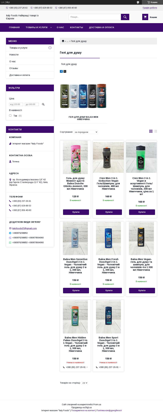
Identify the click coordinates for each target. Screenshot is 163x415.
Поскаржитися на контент (83, 410)
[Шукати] (125, 17)
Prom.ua (97, 404)
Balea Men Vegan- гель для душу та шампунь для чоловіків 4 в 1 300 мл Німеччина (141, 264)
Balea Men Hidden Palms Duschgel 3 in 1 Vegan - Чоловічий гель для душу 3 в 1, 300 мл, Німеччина (75, 344)
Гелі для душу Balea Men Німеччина (83, 118)
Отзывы (13, 68)
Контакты (76, 27)
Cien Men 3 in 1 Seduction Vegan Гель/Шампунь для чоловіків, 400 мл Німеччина (108, 183)
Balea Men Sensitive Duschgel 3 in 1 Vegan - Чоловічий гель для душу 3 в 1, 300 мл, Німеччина (75, 266)
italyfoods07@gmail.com (24, 228)
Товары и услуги (36, 27)
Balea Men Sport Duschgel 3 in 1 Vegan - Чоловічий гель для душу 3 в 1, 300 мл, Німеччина (108, 344)
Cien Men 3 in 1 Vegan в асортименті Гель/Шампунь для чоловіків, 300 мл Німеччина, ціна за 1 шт (141, 186)
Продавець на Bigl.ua (81, 407)
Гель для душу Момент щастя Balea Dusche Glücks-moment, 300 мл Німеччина (75, 183)
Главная (14, 27)
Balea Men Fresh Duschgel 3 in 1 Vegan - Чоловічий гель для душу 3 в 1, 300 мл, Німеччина (108, 266)
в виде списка (155, 132)
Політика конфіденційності (109, 410)
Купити (76, 212)
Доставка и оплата (101, 27)
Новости (13, 54)
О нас (60, 27)
